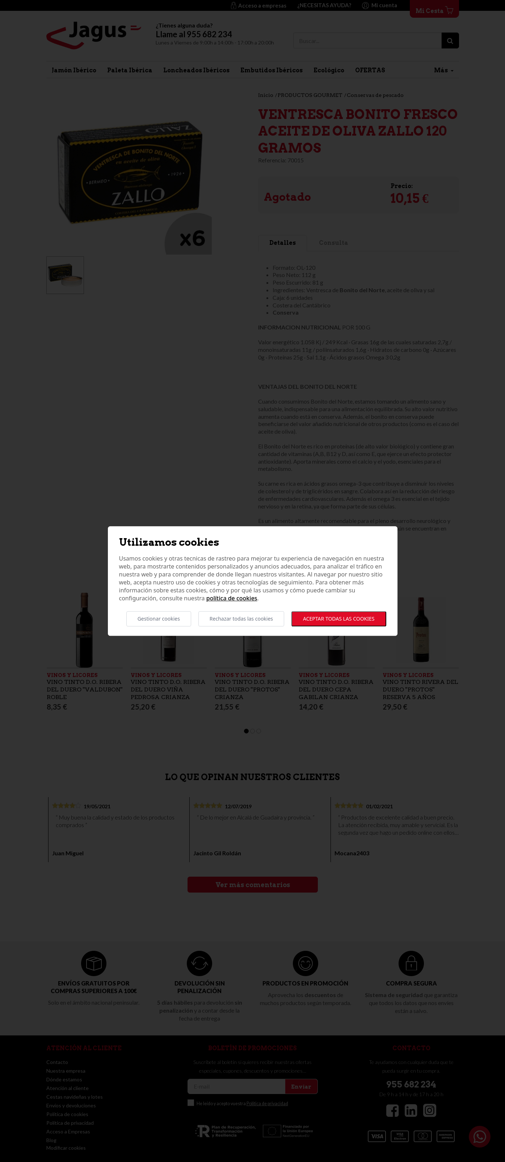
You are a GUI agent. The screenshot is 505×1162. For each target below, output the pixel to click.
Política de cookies (231, 598)
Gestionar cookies (159, 618)
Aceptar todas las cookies (338, 618)
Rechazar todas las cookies (241, 618)
